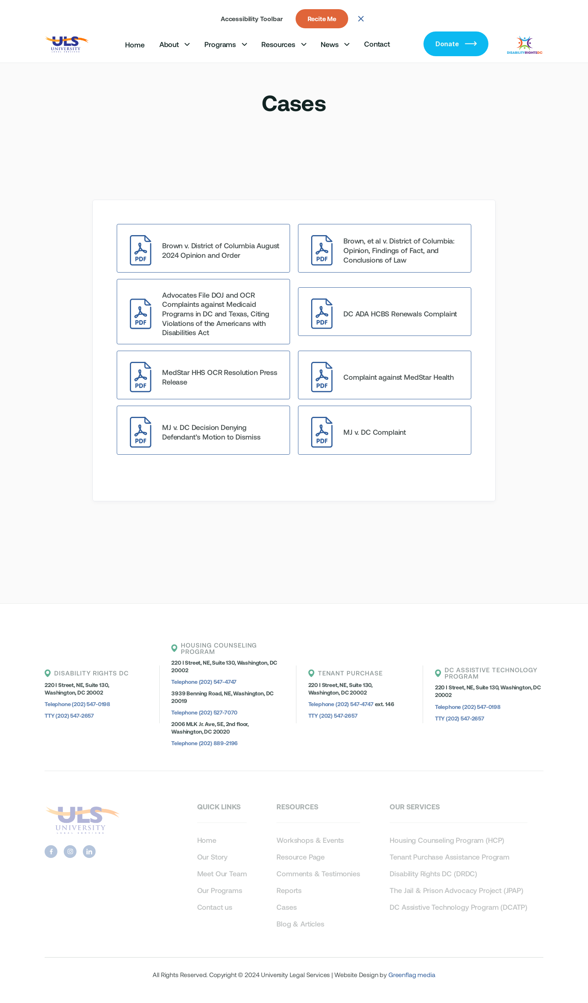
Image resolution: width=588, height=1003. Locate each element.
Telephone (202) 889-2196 (204, 743)
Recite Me (322, 18)
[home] (67, 43)
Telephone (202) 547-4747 (204, 681)
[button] (174, 44)
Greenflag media (411, 974)
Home (134, 44)
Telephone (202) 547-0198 (77, 704)
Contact (377, 43)
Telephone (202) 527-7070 (204, 712)
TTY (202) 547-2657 (69, 715)
